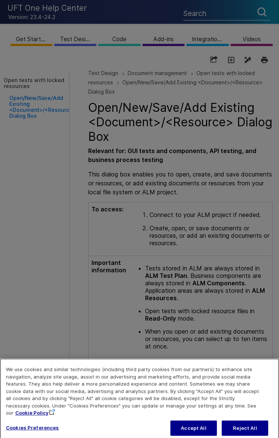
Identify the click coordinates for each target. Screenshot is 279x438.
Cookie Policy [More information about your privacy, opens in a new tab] (31, 417)
